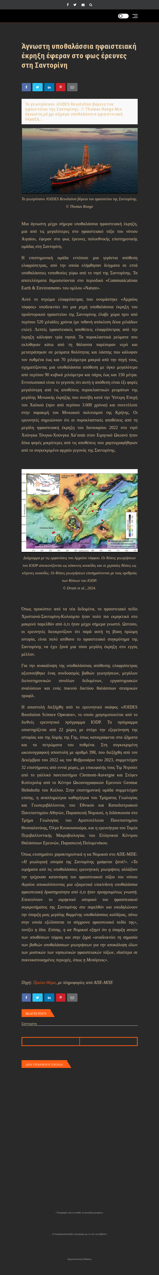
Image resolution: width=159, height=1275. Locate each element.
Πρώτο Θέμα (44, 982)
